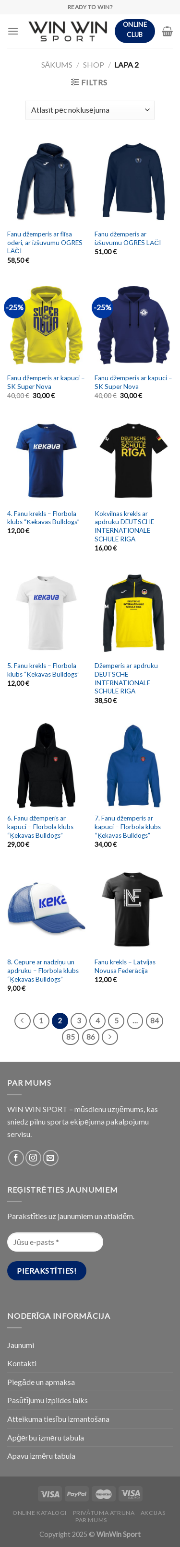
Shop (93, 64)
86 (90, 1036)
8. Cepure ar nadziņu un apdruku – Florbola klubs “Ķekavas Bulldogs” (43, 970)
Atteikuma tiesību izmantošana (58, 1418)
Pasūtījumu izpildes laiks (47, 1400)
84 (154, 1020)
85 (70, 1036)
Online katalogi (39, 1512)
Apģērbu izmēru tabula (45, 1437)
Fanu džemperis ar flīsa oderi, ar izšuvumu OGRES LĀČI (45, 242)
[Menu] (13, 31)
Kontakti (21, 1363)
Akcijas (153, 1512)
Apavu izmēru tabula (41, 1455)
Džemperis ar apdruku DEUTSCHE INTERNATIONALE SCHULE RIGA (126, 678)
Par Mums (91, 1520)
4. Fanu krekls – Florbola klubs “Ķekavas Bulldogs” (43, 518)
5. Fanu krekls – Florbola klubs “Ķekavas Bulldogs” (43, 670)
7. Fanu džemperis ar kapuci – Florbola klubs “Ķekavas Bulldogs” (128, 826)
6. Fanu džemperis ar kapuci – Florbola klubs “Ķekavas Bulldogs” (40, 826)
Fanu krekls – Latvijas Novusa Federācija (125, 966)
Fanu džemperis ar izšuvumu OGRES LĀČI (128, 238)
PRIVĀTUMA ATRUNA (104, 1512)
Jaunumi (20, 1344)
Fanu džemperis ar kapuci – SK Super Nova (46, 382)
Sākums (57, 64)
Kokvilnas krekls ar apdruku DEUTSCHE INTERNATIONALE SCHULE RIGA (124, 526)
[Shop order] (90, 110)
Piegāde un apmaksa (41, 1381)
